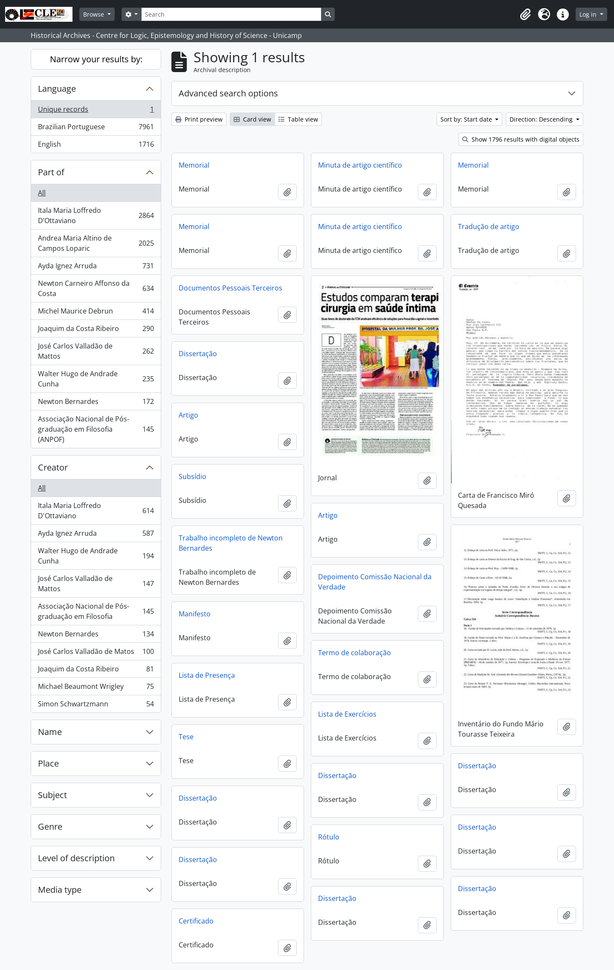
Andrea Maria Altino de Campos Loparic (96, 243)
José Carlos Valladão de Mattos (96, 351)
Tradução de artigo (488, 226)
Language (57, 88)
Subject (52, 795)
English (96, 146)
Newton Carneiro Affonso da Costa (96, 288)
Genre (50, 826)
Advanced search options (228, 93)
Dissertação (198, 353)
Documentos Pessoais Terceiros (230, 288)
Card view (252, 119)
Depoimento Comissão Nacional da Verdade (375, 582)
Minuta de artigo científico (360, 165)
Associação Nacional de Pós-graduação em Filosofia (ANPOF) (96, 429)
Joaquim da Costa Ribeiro (96, 330)
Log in (588, 14)
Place (48, 763)
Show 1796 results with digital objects (520, 139)
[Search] (231, 14)
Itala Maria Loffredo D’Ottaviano (96, 215)
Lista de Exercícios (347, 714)
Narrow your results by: (96, 59)
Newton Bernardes (96, 403)
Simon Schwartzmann (96, 705)
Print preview (199, 119)
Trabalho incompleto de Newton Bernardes (231, 543)
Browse (94, 14)
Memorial (194, 165)
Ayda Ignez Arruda (96, 268)
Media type (59, 889)
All (42, 192)
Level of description (76, 858)
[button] (525, 14)
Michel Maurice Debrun (96, 313)
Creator (53, 467)
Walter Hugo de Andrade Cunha (96, 379)
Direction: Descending (542, 119)
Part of (51, 172)
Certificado (196, 921)
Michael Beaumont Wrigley (96, 688)
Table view (298, 119)
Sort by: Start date (467, 119)
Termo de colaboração (354, 652)
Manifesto (195, 614)
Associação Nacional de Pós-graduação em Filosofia (96, 611)
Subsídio (192, 476)
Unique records (96, 111)
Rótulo (328, 837)
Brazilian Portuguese (96, 129)
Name (50, 732)
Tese (186, 736)
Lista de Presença (207, 675)
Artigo (188, 415)
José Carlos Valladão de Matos (96, 653)
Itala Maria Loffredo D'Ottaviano (96, 510)
